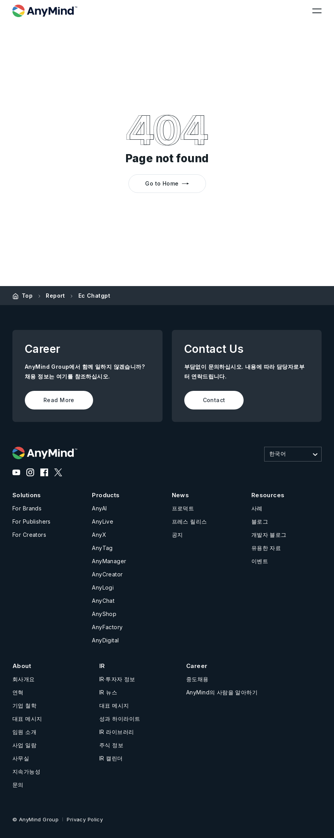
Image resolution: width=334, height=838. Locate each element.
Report (55, 295)
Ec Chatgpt (94, 295)
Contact (214, 400)
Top (27, 295)
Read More (58, 400)
